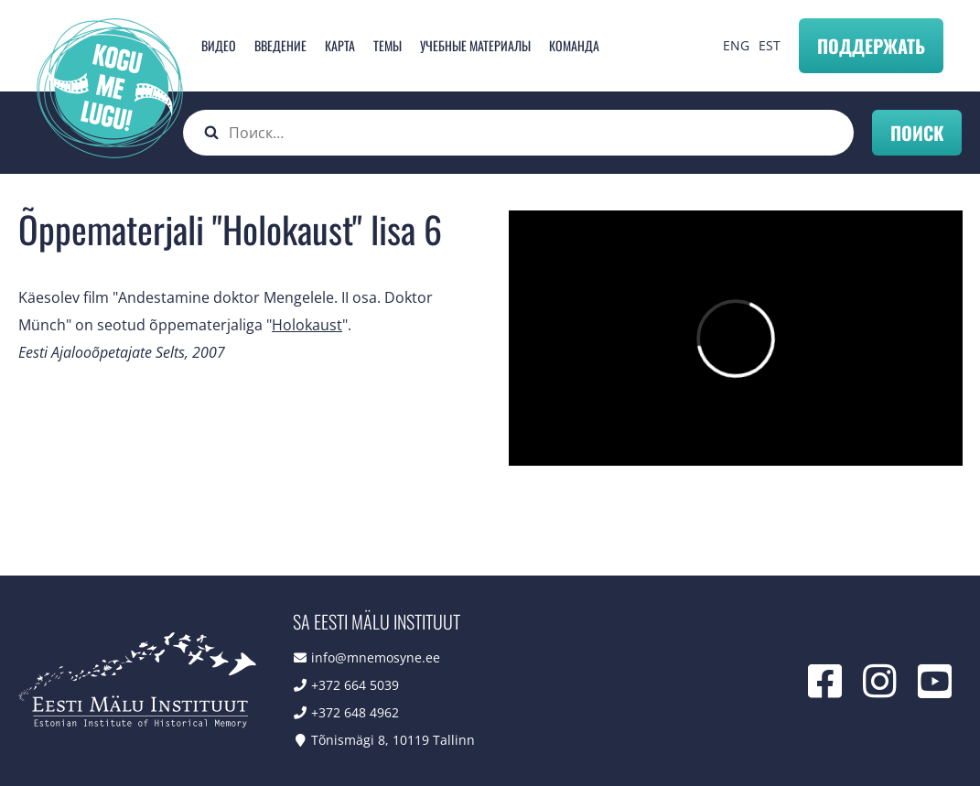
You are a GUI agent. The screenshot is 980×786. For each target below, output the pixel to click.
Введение (280, 45)
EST (770, 45)
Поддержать (871, 45)
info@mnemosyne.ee (375, 657)
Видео (218, 45)
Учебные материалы (475, 45)
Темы (387, 45)
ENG (736, 45)
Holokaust (307, 325)
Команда (574, 45)
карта (340, 45)
